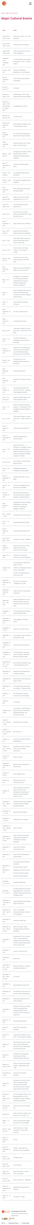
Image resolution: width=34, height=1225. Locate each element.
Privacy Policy (25, 1223)
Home (3, 13)
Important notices (13, 1223)
